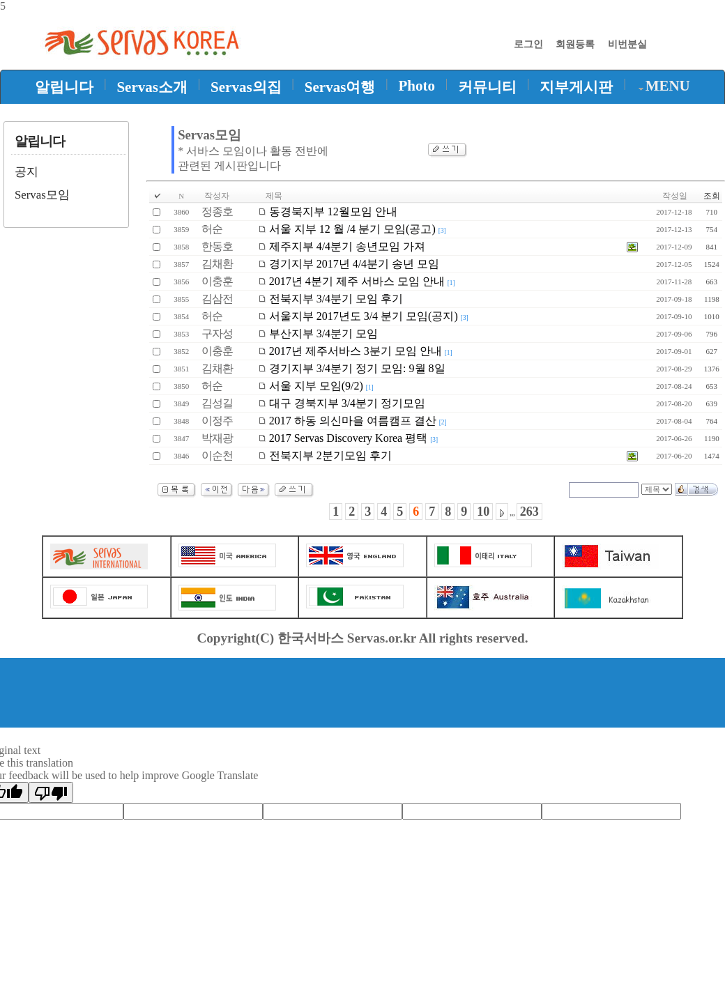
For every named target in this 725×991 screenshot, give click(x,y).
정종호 (217, 211)
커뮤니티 (487, 87)
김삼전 (217, 299)
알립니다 (64, 87)
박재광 (217, 438)
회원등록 (575, 43)
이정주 (217, 421)
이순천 (217, 455)
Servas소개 (152, 87)
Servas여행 (340, 87)
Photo (417, 85)
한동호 (217, 246)
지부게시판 (576, 87)
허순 (211, 229)
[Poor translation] (51, 792)
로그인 (528, 43)
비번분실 (627, 43)
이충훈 (217, 281)
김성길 (217, 403)
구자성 (217, 333)
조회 (711, 196)
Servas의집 (246, 87)
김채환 (217, 264)
